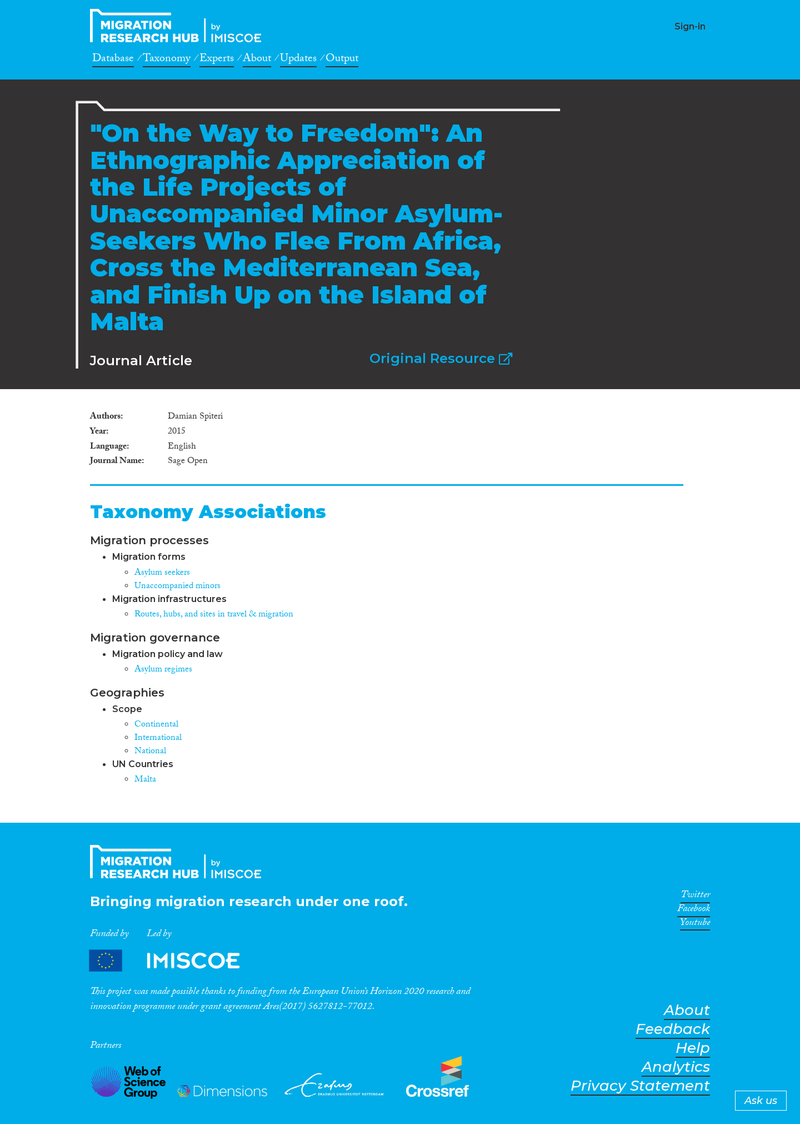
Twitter (695, 896)
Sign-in (690, 26)
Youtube (695, 924)
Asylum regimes (163, 670)
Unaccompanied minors (177, 586)
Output (342, 60)
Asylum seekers (162, 573)
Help (693, 1048)
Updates (298, 60)
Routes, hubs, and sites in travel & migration (213, 615)
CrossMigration (179, 25)
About (257, 60)
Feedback (673, 1029)
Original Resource (440, 358)
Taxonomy (167, 60)
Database (113, 60)
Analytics (676, 1067)
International (158, 738)
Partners (174, 960)
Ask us (760, 1101)
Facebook (693, 910)
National (150, 751)
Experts (216, 60)
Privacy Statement (640, 1086)
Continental (156, 725)
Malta (145, 780)
